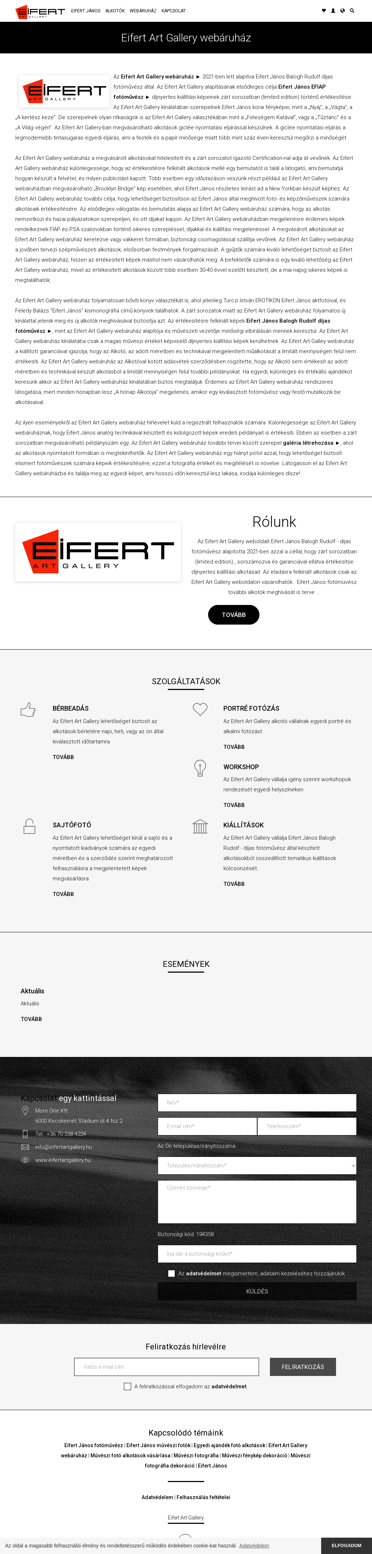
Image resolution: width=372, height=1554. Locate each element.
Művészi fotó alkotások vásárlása (130, 1455)
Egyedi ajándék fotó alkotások (229, 1445)
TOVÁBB (234, 614)
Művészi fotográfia (196, 1455)
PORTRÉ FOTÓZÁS (251, 708)
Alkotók (115, 10)
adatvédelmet (229, 1386)
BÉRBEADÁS (71, 708)
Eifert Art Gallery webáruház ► (161, 76)
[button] (342, 11)
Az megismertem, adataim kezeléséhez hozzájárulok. (262, 1273)
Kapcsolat (174, 10)
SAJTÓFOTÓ (72, 825)
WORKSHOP (241, 767)
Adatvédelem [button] (254, 1546)
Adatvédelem (157, 1497)
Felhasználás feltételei (203, 1497)
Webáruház (143, 10)
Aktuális (32, 991)
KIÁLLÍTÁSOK (243, 825)
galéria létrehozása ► (311, 443)
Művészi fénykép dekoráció (254, 1455)
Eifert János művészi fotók (158, 1445)
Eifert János (85, 10)
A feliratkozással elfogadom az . (191, 1386)
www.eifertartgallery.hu (63, 1160)
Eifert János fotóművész (93, 1445)
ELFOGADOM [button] (346, 1545)
